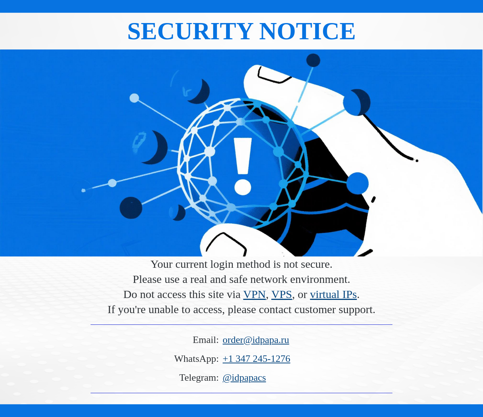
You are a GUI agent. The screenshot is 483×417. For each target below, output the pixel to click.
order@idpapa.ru (256, 339)
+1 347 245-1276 (256, 358)
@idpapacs (244, 377)
